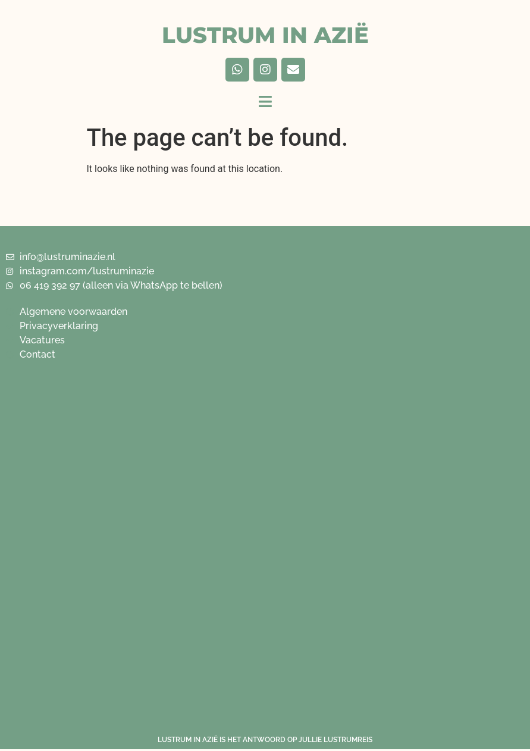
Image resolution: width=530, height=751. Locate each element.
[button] (265, 101)
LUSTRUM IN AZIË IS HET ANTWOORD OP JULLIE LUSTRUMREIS (265, 740)
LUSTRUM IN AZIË (265, 34)
